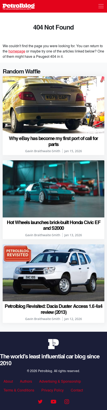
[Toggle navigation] (101, 6)
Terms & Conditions (19, 390)
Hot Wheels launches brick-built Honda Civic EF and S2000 (53, 225)
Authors (26, 381)
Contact (77, 390)
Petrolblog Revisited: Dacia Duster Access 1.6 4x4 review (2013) (53, 308)
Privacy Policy (52, 390)
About (8, 381)
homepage (16, 51)
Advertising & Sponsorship (60, 381)
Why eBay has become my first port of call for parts (53, 141)
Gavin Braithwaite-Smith (42, 151)
